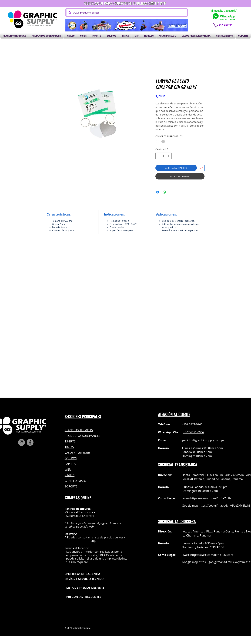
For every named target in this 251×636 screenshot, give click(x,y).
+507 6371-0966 (193, 432)
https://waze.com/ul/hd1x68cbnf (211, 555)
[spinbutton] (163, 156)
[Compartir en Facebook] (158, 192)
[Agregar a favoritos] (201, 168)
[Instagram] (21, 442)
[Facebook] (30, 442)
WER (68, 469)
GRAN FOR (71, 481)
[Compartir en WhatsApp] (164, 192)
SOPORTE (71, 486)
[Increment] (169, 156)
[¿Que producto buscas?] (126, 12)
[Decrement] (158, 156)
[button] (224, 25)
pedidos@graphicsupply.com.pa (203, 440)
